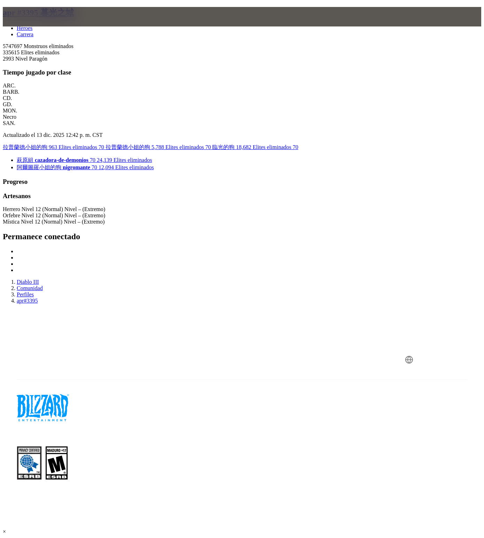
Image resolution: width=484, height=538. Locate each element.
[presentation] (30, 25)
